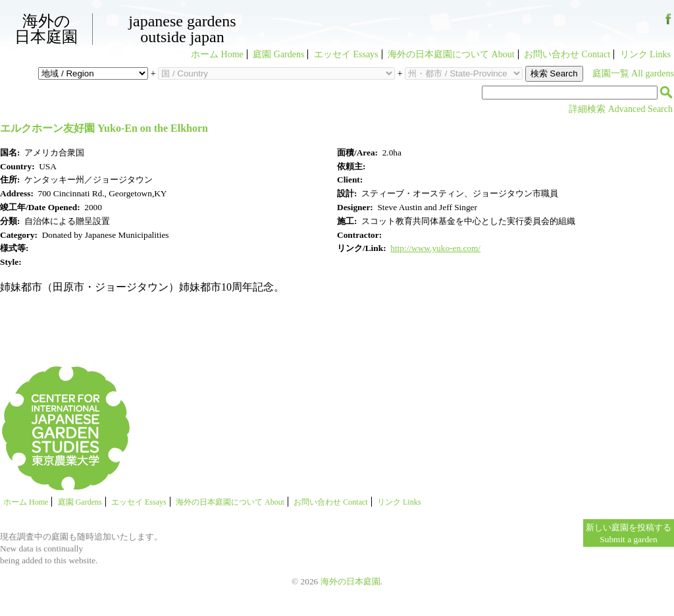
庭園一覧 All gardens (633, 73)
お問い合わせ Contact (567, 54)
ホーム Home (217, 54)
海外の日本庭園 (46, 29)
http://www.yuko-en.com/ (435, 248)
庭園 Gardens (278, 54)
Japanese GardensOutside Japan (182, 29)
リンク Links (645, 54)
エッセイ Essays (346, 54)
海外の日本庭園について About (451, 54)
